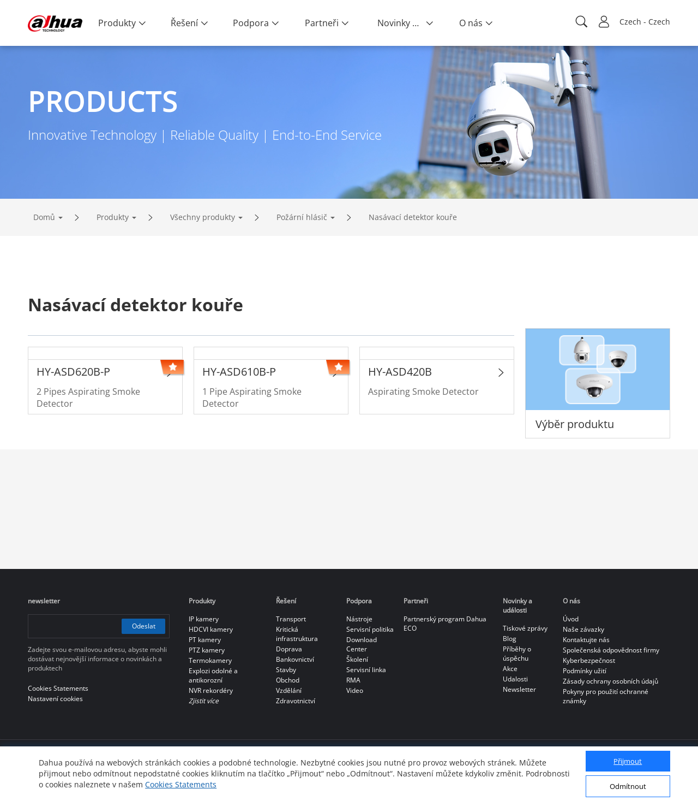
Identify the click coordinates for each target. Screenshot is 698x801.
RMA (353, 680)
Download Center (361, 644)
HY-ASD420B (400, 371)
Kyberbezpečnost (589, 660)
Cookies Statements (180, 784)
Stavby (286, 669)
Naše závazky (583, 629)
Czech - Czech (644, 21)
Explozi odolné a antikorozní (213, 675)
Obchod (287, 680)
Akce (510, 668)
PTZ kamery (207, 650)
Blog (509, 638)
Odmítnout (628, 786)
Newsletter (519, 689)
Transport (291, 619)
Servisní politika (370, 629)
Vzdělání (289, 690)
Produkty (113, 217)
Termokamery (210, 660)
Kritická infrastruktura (297, 634)
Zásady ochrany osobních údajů (610, 681)
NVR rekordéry (211, 690)
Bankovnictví (295, 659)
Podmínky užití (584, 670)
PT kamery (205, 639)
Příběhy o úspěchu (517, 653)
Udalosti (515, 679)
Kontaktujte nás (586, 639)
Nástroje (359, 619)
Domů (44, 217)
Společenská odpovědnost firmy (611, 650)
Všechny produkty (202, 217)
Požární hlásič (301, 217)
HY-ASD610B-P (239, 371)
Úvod (571, 619)
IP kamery (204, 619)
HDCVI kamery (211, 629)
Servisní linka (366, 669)
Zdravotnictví (295, 700)
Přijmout (627, 761)
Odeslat (143, 626)
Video (354, 690)
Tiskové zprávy (525, 628)
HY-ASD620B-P (73, 371)
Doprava (289, 649)
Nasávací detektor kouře (413, 217)
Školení (357, 659)
